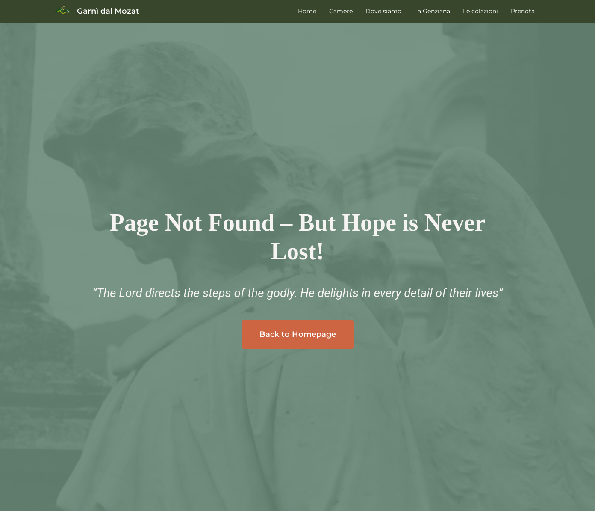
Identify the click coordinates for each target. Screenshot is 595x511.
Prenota (523, 11)
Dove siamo (383, 11)
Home (307, 11)
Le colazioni (480, 11)
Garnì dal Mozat (108, 11)
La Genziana (432, 11)
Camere (341, 11)
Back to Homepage (297, 334)
